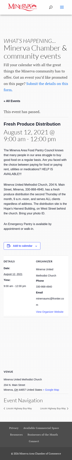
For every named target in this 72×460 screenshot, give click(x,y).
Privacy (13, 428)
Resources (16, 434)
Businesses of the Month (43, 434)
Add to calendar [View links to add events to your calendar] (23, 245)
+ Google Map (51, 389)
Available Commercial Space (41, 428)
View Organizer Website (50, 311)
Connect (34, 441)
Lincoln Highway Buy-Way (19, 408)
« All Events (12, 101)
